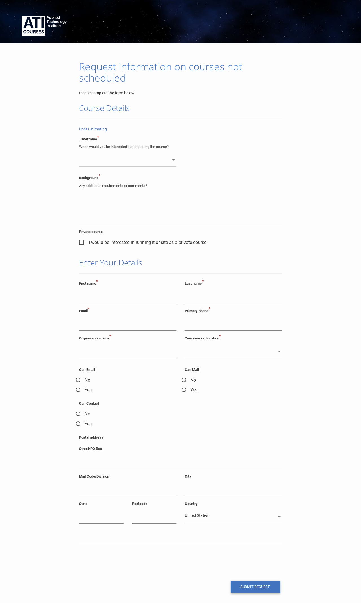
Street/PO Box (90, 449)
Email (84, 310)
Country (191, 504)
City (188, 476)
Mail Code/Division (94, 476)
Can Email (87, 369)
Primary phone (197, 310)
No (87, 380)
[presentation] (117, 562)
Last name (194, 283)
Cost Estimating (93, 129)
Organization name (95, 338)
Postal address (91, 437)
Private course (91, 232)
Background (89, 177)
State (83, 504)
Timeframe (89, 139)
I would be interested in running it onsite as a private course (147, 242)
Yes (88, 390)
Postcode (139, 504)
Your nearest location (203, 338)
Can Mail (192, 369)
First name (88, 283)
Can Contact (89, 403)
